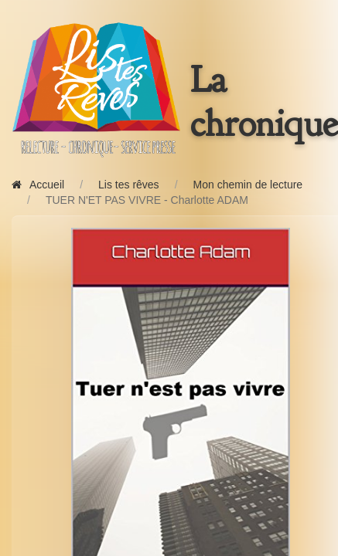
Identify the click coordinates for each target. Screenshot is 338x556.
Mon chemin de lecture (248, 184)
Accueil (38, 184)
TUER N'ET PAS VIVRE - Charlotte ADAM (147, 200)
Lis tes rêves (128, 184)
